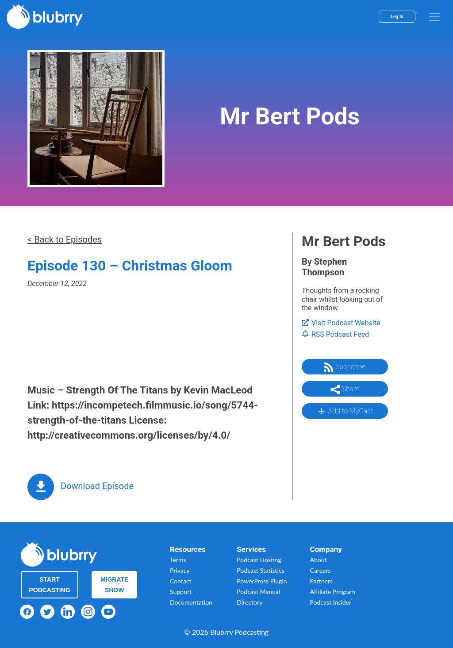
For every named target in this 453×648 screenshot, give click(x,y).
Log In (397, 16)
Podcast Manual (258, 591)
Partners (321, 581)
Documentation (191, 602)
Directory (249, 602)
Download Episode (97, 486)
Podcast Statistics (260, 570)
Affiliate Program (333, 591)
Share (345, 389)
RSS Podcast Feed (335, 334)
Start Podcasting (49, 585)
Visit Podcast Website (341, 323)
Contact (181, 581)
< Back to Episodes (64, 239)
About (318, 559)
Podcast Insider (331, 602)
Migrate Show (114, 585)
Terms (178, 559)
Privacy (180, 570)
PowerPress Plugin (262, 581)
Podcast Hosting (259, 559)
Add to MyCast (345, 411)
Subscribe (344, 367)
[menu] (434, 16)
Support (181, 591)
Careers (320, 570)
